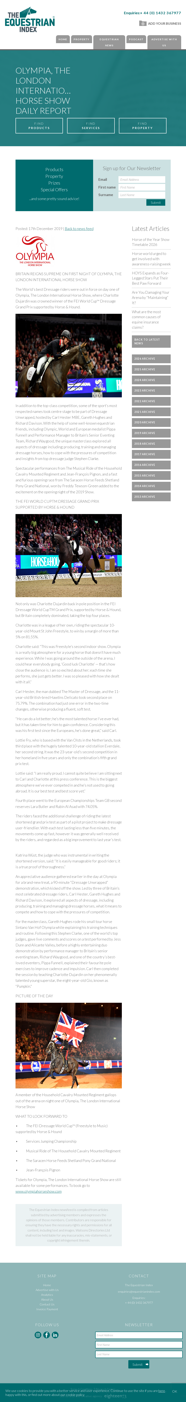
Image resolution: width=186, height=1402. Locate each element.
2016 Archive (144, 464)
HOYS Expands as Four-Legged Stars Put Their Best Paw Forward (150, 278)
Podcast (136, 39)
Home (63, 39)
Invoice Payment (47, 1309)
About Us (47, 1299)
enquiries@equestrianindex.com (139, 1291)
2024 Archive (144, 380)
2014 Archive (144, 486)
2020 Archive (144, 422)
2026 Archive (144, 358)
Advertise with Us (164, 42)
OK (174, 1391)
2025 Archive (144, 369)
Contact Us (47, 1304)
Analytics (47, 1294)
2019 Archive (144, 433)
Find (39, 126)
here (161, 1391)
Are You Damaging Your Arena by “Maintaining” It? (150, 297)
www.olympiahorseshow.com (39, 1191)
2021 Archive (144, 411)
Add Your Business (160, 23)
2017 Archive (144, 454)
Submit (156, 202)
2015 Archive (144, 475)
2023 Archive (144, 390)
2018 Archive (144, 443)
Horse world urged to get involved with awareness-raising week (151, 258)
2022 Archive (144, 401)
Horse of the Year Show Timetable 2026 (150, 242)
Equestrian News (109, 42)
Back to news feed (79, 228)
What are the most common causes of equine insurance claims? (146, 320)
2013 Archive (144, 496)
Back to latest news (147, 341)
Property (82, 39)
